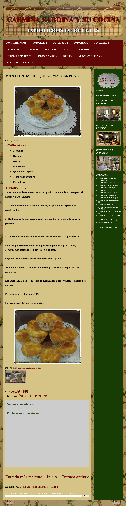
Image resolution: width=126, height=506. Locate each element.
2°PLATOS (84, 49)
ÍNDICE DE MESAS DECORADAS (109, 211)
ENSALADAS (31, 49)
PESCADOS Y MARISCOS (18, 56)
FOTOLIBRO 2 (60, 43)
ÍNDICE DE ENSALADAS (106, 198)
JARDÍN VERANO (104, 222)
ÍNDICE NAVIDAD (104, 204)
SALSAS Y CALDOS (47, 56)
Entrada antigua (75, 476)
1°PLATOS (67, 49)
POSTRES (67, 56)
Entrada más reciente (23, 476)
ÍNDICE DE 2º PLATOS (105, 190)
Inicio (52, 476)
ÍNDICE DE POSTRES (34, 396)
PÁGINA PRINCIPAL (16, 43)
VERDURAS (50, 49)
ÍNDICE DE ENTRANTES (106, 185)
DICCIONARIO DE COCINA (20, 63)
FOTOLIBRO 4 (101, 43)
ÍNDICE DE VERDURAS (106, 195)
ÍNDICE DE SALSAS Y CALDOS (108, 200)
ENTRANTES (12, 49)
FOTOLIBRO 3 (81, 43)
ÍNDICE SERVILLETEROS (107, 220)
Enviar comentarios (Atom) (40, 486)
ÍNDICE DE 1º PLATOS (105, 183)
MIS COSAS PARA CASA (91, 56)
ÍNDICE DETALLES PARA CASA (109, 215)
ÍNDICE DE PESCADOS (106, 193)
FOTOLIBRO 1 (40, 43)
